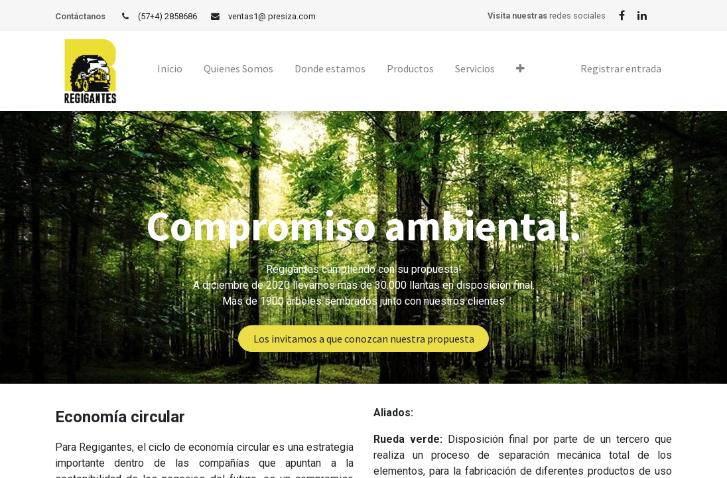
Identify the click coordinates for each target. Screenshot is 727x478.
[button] (520, 71)
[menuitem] (169, 71)
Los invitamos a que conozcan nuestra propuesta (363, 338)
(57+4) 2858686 (167, 16)
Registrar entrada (620, 68)
